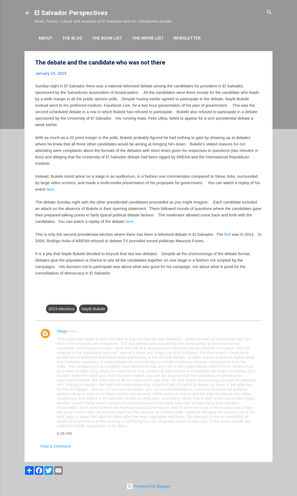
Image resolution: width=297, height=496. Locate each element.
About (45, 38)
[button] (258, 62)
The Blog (72, 38)
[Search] (269, 12)
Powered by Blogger (148, 486)
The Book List (107, 38)
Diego (62, 331)
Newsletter (187, 38)
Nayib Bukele (93, 308)
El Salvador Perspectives (71, 13)
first (227, 234)
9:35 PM (64, 433)
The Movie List (148, 38)
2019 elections (61, 308)
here (50, 189)
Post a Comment (56, 446)
